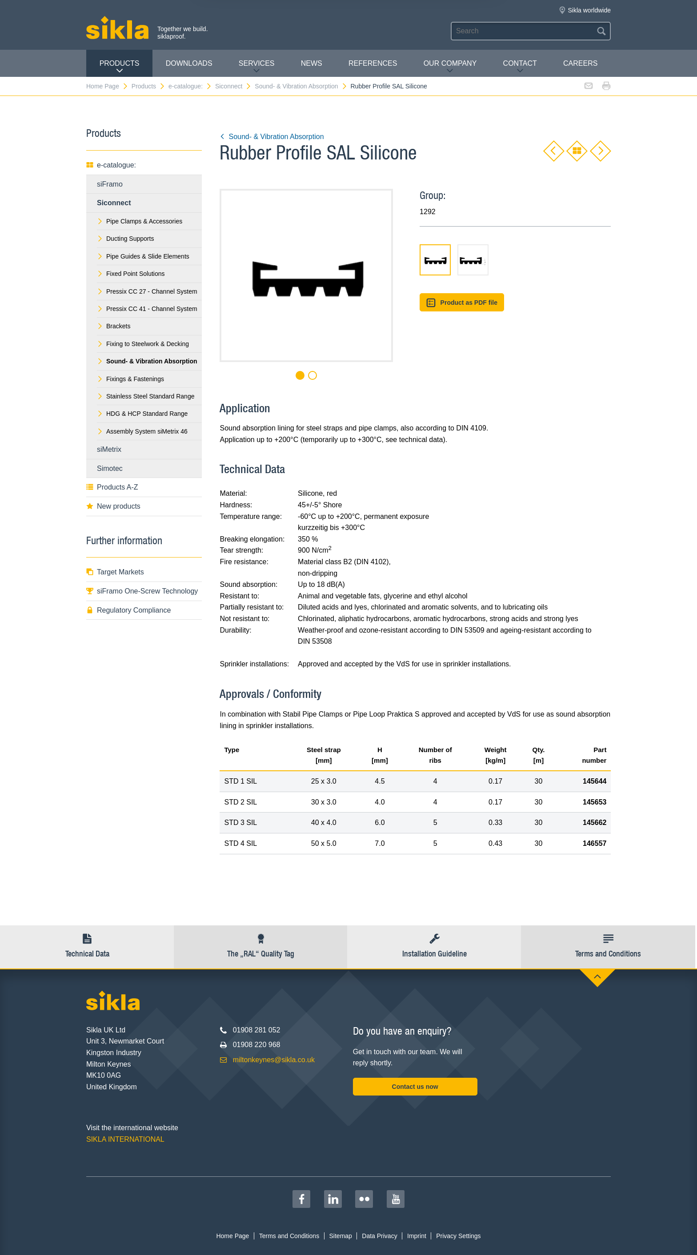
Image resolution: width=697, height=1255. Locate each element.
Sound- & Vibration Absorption (301, 86)
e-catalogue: (190, 86)
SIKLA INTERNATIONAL (125, 1139)
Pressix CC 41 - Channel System (147, 308)
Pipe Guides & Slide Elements (143, 256)
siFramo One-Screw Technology (142, 591)
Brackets (113, 326)
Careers (580, 63)
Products (120, 67)
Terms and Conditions (289, 1235)
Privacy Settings (458, 1235)
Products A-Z (112, 487)
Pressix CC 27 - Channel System (147, 291)
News (311, 63)
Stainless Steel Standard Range (145, 396)
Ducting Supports (125, 238)
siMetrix (109, 449)
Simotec (110, 468)
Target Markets (115, 572)
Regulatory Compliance (128, 610)
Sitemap (340, 1235)
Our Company (450, 67)
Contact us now (415, 1086)
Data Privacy (379, 1235)
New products (113, 506)
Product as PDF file (461, 302)
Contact (520, 67)
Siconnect (233, 86)
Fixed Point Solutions (131, 273)
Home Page (107, 86)
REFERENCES (372, 63)
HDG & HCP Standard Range (142, 413)
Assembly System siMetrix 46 (142, 431)
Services (257, 67)
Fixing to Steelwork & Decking (143, 343)
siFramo (110, 184)
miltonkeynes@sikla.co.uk (274, 1060)
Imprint (416, 1235)
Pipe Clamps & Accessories (139, 221)
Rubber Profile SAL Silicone (389, 86)
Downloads (189, 63)
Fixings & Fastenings (130, 378)
